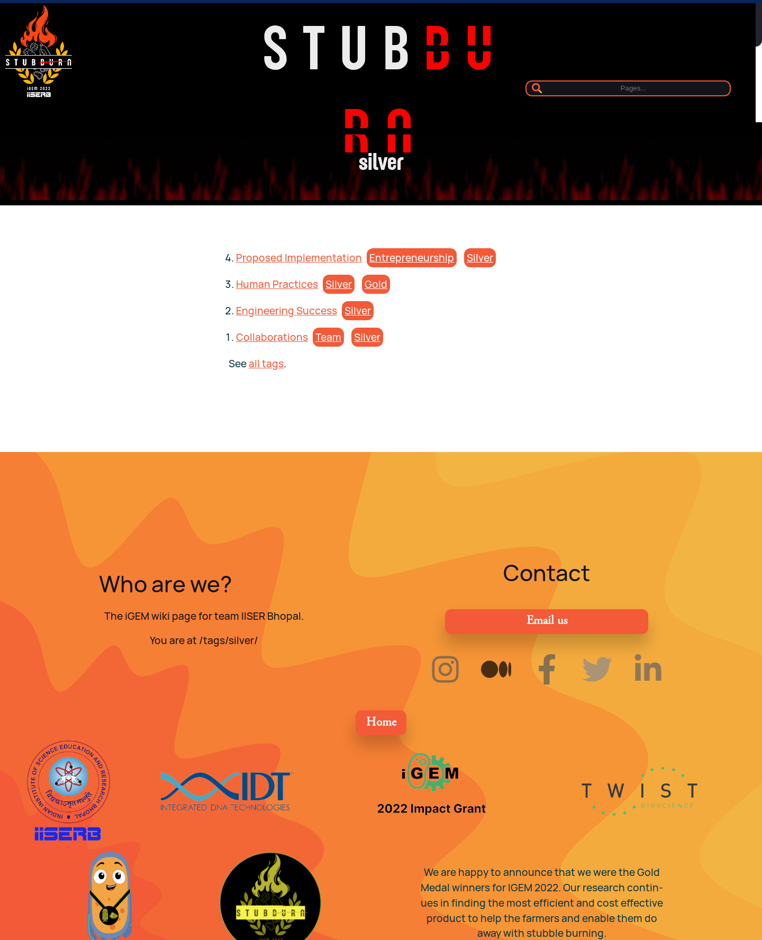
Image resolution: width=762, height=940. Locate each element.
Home (381, 723)
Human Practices (277, 284)
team (328, 337)
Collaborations (272, 337)
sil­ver (480, 258)
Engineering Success (286, 311)
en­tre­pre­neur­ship (411, 258)
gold (376, 284)
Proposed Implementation (299, 258)
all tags (266, 363)
